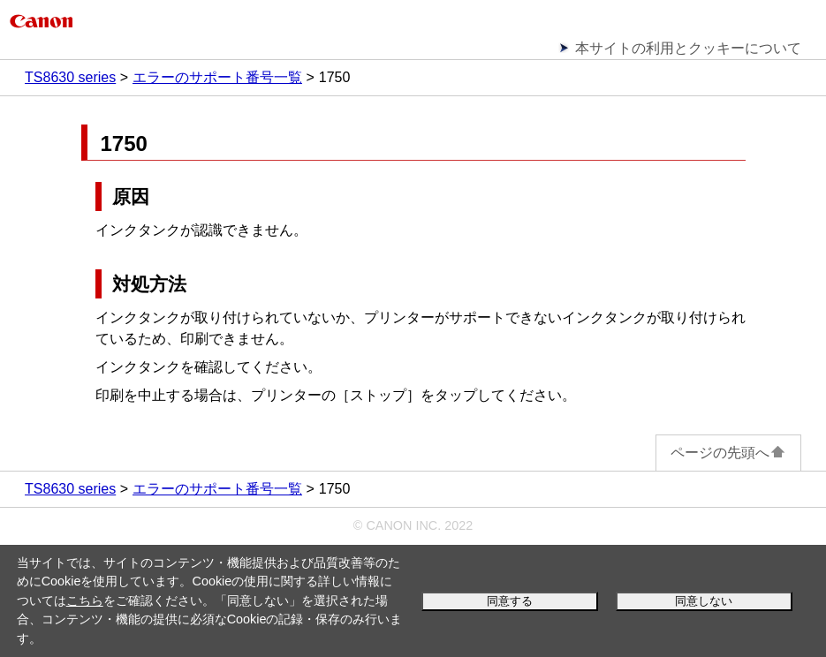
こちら (84, 600)
